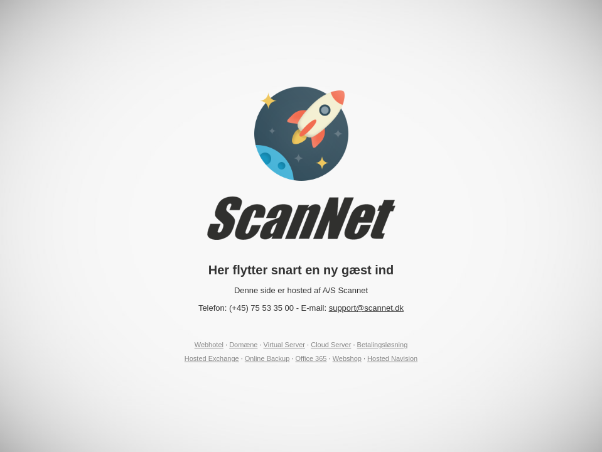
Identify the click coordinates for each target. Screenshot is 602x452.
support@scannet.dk (366, 308)
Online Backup (267, 358)
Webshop (347, 358)
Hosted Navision (392, 358)
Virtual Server (284, 344)
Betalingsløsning (382, 344)
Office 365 (311, 358)
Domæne (243, 344)
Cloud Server (331, 344)
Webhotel (209, 344)
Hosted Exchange (212, 358)
